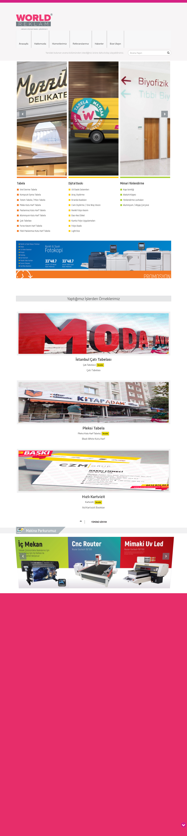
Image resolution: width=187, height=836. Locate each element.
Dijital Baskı (93, 799)
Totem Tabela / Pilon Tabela (32, 199)
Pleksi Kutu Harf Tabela (30, 204)
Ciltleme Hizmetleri (93, 756)
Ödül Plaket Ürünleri (93, 775)
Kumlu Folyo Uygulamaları (83, 220)
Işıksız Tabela (93, 792)
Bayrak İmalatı (93, 772)
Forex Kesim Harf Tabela (31, 225)
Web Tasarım (93, 779)
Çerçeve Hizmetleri (93, 766)
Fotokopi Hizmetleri (93, 752)
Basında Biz (94, 825)
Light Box (75, 230)
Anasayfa (23, 39)
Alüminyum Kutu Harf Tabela (33, 215)
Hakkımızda (40, 39)
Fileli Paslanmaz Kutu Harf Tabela (35, 230)
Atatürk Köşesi (129, 194)
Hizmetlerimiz (59, 39)
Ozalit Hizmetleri (93, 762)
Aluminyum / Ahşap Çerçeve (136, 204)
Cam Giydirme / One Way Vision (86, 204)
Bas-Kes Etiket (78, 215)
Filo (93, 832)
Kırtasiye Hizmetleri (93, 769)
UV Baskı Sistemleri (80, 189)
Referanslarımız (81, 39)
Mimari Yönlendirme (93, 746)
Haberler (99, 39)
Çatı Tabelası (26, 220)
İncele (100, 401)
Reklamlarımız (94, 828)
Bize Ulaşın (115, 39)
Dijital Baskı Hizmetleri (93, 743)
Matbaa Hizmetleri (93, 759)
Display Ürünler (93, 749)
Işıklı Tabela (93, 789)
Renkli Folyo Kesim (79, 210)
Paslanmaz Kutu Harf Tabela (33, 210)
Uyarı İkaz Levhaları (93, 812)
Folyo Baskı (76, 225)
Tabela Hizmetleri (93, 739)
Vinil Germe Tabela (28, 189)
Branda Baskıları (79, 199)
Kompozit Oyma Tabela (30, 194)
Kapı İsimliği (128, 189)
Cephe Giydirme (94, 805)
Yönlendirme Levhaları (133, 199)
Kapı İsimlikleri (94, 795)
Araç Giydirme (78, 194)
